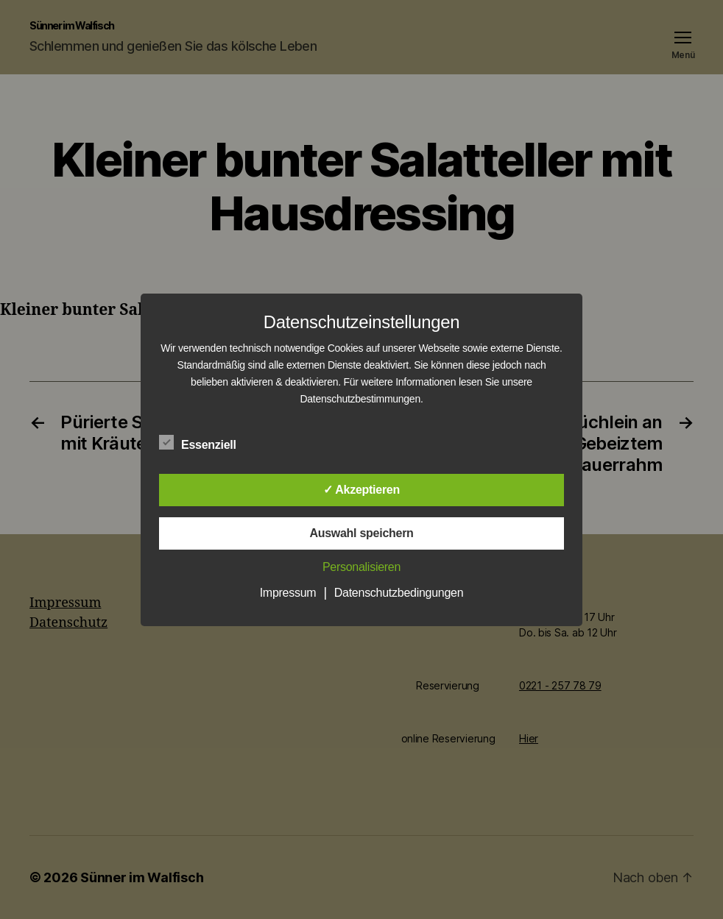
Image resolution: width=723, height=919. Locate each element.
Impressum (288, 592)
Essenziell (205, 443)
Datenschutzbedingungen (399, 592)
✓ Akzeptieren (361, 489)
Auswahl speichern (361, 533)
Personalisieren (361, 567)
